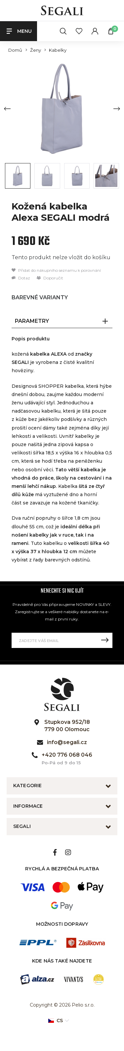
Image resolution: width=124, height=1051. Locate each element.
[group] (62, 108)
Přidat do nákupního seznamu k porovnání (56, 270)
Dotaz (21, 278)
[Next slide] (116, 108)
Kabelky (57, 50)
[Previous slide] (7, 108)
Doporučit (50, 278)
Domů (15, 50)
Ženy (35, 50)
